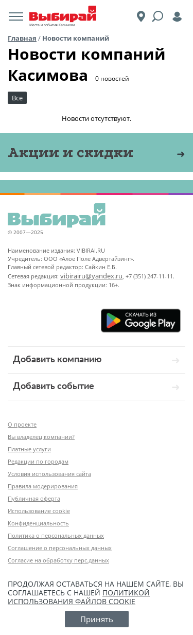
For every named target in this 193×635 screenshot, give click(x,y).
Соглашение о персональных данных (60, 548)
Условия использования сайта (49, 474)
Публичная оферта (34, 498)
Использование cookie (39, 511)
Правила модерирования (43, 486)
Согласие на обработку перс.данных (58, 560)
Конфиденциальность (38, 523)
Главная (22, 38)
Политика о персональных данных (56, 535)
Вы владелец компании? (41, 436)
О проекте (22, 424)
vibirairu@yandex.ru (91, 275)
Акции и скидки (70, 152)
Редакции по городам (38, 461)
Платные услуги (29, 449)
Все (17, 97)
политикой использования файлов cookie (79, 597)
